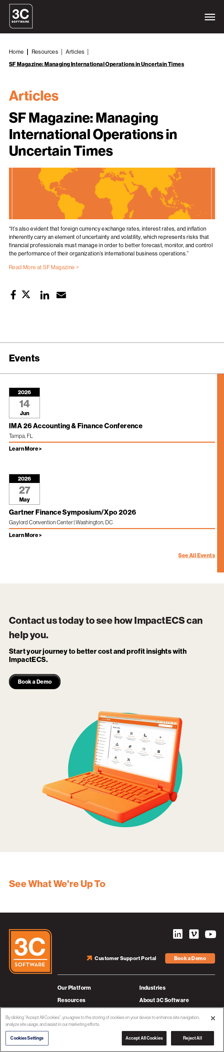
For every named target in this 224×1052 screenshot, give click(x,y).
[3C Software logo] (21, 27)
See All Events (196, 555)
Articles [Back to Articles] (75, 52)
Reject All (192, 1038)
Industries (152, 988)
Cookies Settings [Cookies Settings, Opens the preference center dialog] (26, 1038)
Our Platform (74, 988)
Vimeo (194, 934)
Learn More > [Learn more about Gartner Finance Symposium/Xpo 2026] (25, 535)
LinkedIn (177, 934)
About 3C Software (164, 1000)
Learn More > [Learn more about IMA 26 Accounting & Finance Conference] (25, 448)
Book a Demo (190, 958)
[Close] (213, 1018)
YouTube (210, 934)
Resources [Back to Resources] (45, 52)
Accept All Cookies (144, 1038)
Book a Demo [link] (35, 681)
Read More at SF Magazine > (44, 267)
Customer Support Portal (125, 958)
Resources (71, 1000)
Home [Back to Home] (16, 52)
